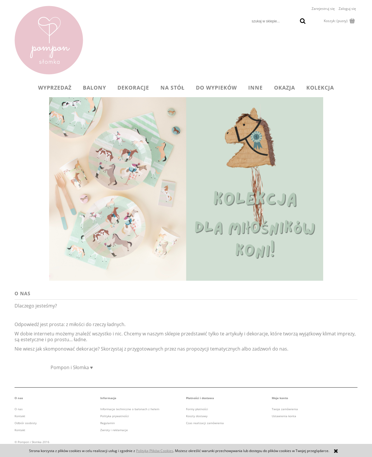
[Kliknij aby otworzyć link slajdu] (186, 189)
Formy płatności (197, 409)
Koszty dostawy (197, 416)
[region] (186, 189)
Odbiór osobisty (26, 423)
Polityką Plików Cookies (154, 450)
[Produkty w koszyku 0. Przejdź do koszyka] (339, 21)
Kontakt (20, 416)
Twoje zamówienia (285, 409)
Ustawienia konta (284, 416)
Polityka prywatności (114, 416)
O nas (19, 409)
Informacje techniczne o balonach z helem (129, 409)
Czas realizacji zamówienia (205, 423)
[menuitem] (55, 87)
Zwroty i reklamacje (114, 430)
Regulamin (107, 423)
